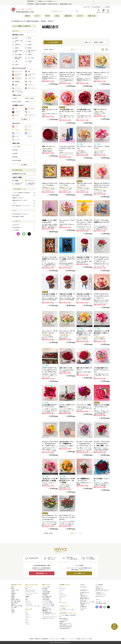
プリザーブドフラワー (30, 591)
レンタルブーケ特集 (46, 601)
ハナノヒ (23, 203)
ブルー (26, 619)
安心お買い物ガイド (97, 7)
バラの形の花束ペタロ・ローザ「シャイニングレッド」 (84, 111)
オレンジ (27, 616)
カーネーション (62, 594)
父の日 (12, 591)
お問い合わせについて (100, 596)
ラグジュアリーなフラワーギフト (49, 616)
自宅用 (12, 612)
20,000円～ (27, 101)
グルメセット (28, 601)
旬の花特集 (44, 594)
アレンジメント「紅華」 (84, 405)
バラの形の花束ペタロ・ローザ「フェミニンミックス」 (101, 370)
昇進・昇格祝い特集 (46, 612)
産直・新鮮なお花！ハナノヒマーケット (23, 205)
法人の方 (80, 16)
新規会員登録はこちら (41, 573)
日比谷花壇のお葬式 (64, 628)
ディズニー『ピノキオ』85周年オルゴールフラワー (101, 222)
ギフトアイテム (28, 604)
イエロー (27, 614)
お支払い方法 (83, 600)
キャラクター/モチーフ (30, 590)
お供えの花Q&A (45, 599)
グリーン (27, 620)
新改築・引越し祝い (15, 599)
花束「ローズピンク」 (101, 109)
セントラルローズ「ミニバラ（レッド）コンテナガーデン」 (67, 517)
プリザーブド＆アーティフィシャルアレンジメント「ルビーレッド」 (101, 259)
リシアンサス (62, 596)
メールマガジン (83, 608)
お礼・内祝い (14, 607)
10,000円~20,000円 (16, 101)
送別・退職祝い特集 (46, 596)
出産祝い (13, 594)
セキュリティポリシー (55, 638)
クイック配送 (62, 608)
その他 (81, 609)
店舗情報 (62, 621)
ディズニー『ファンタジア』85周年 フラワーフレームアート (67, 259)
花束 (26, 588)
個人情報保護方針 (45, 638)
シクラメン (61, 590)
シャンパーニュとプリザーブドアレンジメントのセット (67, 148)
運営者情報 (37, 638)
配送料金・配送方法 (84, 598)
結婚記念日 (68, 16)
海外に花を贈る (23, 195)
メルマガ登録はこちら (79, 573)
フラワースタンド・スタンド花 (32, 605)
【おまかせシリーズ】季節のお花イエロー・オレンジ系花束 (67, 480)
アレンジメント (28, 586)
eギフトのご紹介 (63, 620)
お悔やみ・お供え (15, 590)
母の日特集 (44, 588)
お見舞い (13, 610)
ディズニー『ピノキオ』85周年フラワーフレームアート (50, 259)
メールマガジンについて (101, 594)
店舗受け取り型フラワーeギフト (23, 200)
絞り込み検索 (53, 42)
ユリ (60, 601)
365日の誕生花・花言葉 (18, 216)
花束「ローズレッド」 (49, 146)
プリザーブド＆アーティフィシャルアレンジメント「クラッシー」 (101, 296)
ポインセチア (62, 588)
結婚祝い (13, 596)
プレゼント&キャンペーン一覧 (66, 609)
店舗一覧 (92, 16)
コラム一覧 (98, 601)
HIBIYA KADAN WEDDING (65, 626)
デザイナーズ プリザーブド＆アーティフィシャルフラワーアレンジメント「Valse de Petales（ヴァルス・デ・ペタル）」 (67, 76)
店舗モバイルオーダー (65, 623)
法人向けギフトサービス (19, 173)
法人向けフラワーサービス (48, 618)
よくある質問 (106, 7)
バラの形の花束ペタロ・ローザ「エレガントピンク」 (67, 111)
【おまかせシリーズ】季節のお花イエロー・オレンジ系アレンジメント (84, 333)
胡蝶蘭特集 (44, 610)
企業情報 (31, 638)
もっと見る (24, 119)
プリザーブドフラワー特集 (48, 604)
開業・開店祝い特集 (46, 609)
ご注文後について (99, 588)
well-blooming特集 (46, 591)
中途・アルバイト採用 (87, 638)
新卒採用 (79, 638)
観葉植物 (27, 596)
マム (60, 591)
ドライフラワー (28, 594)
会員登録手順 (83, 606)
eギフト (37, 16)
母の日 (47, 16)
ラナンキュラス (62, 602)
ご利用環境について (100, 593)
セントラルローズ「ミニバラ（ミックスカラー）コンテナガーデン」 (49, 517)
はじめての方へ (87, 7)
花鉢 (26, 599)
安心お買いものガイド (85, 592)
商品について (83, 593)
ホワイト (27, 622)
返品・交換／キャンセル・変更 (87, 601)
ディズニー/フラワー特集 (47, 605)
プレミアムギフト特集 (47, 602)
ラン (60, 599)
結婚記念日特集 (45, 593)
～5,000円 (14, 98)
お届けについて (83, 595)
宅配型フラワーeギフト (17, 197)
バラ (60, 586)
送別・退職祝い (14, 602)
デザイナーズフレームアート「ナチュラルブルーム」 (84, 74)
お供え (57, 16)
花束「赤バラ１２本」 (66, 368)
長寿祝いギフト (45, 607)
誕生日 (27, 16)
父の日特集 (44, 590)
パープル (27, 617)
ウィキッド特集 (45, 586)
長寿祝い (13, 604)
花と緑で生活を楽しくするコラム (20, 214)
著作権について (64, 638)
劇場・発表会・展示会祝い (17, 605)
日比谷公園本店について (65, 625)
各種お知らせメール (84, 603)
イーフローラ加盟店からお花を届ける (23, 192)
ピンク (26, 612)
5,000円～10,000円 (29, 98)
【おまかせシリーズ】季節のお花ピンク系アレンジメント (101, 333)
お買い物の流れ (83, 597)
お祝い (12, 609)
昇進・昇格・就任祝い (16, 601)
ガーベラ (61, 593)
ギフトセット (28, 602)
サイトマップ (72, 638)
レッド (26, 611)
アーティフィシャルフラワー (31, 593)
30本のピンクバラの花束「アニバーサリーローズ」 (101, 407)
